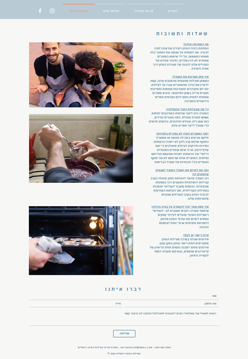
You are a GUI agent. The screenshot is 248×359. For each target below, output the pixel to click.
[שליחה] (124, 333)
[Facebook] (40, 11)
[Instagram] (52, 11)
